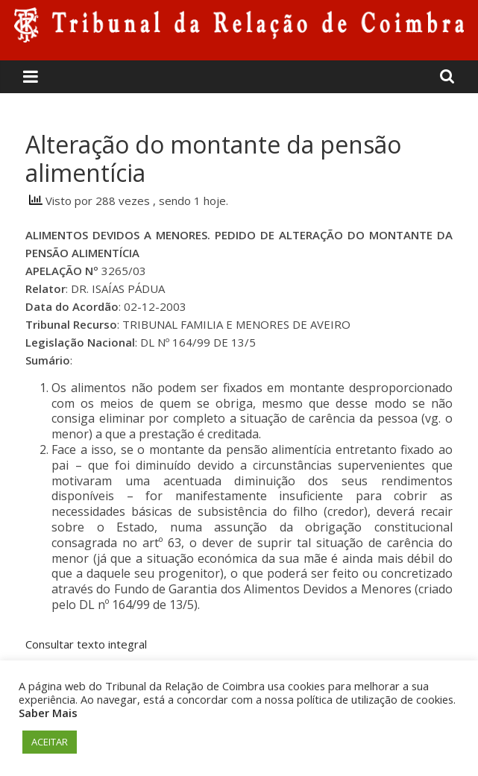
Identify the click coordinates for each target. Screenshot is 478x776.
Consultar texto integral (86, 644)
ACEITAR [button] (49, 741)
